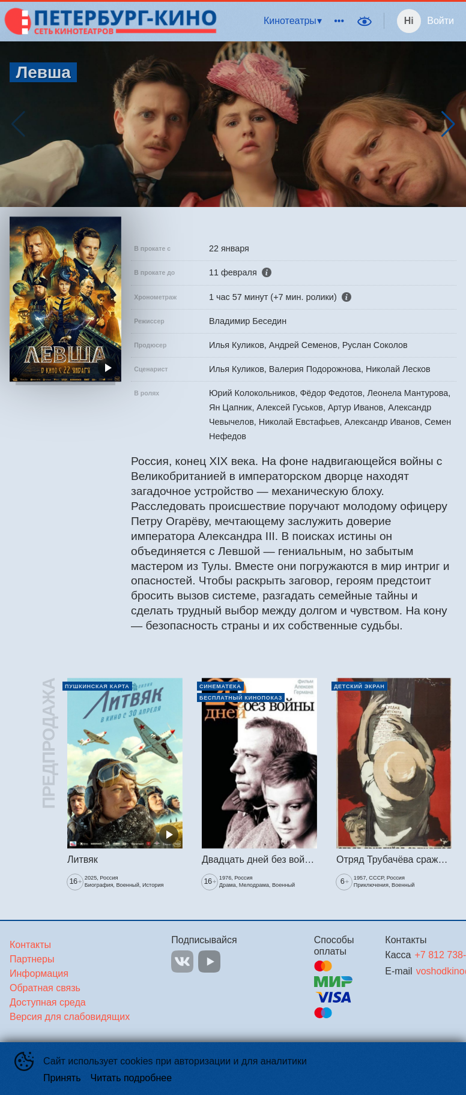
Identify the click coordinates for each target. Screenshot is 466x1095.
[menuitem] (292, 21)
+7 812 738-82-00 (421, 955)
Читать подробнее (131, 1078)
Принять (62, 1078)
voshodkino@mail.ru (422, 971)
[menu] (285, 21)
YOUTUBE (209, 961)
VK (182, 961)
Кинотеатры (290, 21)
